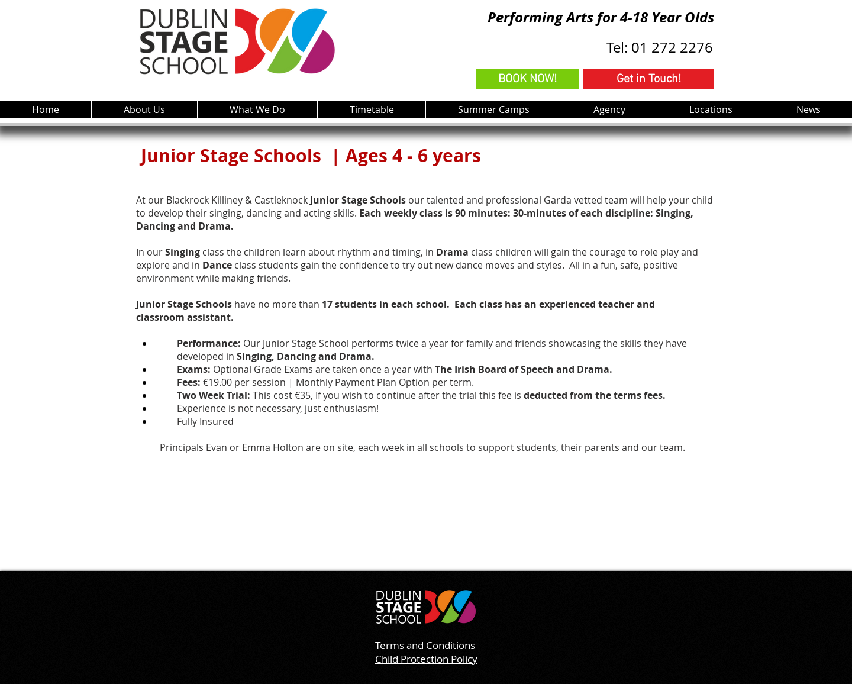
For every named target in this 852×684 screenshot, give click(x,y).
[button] (257, 109)
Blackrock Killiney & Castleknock (238, 200)
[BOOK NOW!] (527, 79)
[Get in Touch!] (648, 79)
